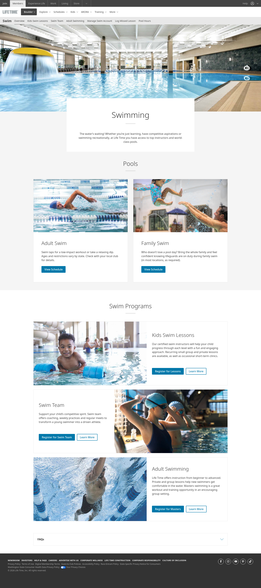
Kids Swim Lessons (37, 20)
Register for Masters (168, 509)
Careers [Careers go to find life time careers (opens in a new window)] (53, 560)
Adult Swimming (75, 20)
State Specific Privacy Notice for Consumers (140, 564)
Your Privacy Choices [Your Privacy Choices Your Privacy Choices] (73, 567)
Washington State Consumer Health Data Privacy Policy (33, 567)
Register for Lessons (168, 371)
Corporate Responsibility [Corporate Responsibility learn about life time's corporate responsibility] (146, 560)
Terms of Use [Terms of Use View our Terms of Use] (28, 564)
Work (53, 3)
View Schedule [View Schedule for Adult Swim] (53, 269)
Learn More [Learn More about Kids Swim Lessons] (196, 371)
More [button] (113, 11)
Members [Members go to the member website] (18, 3)
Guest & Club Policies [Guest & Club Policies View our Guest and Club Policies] (71, 564)
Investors (26, 560)
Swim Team (57, 20)
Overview (19, 20)
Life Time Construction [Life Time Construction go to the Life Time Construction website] (117, 560)
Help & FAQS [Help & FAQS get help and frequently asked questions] (40, 560)
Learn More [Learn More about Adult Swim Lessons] (196, 509)
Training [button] (99, 11)
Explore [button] (43, 11)
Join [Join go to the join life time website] (5, 3)
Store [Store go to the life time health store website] (76, 3)
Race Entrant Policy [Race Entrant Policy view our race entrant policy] (110, 564)
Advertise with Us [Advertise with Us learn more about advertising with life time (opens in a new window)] (69, 560)
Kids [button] (73, 11)
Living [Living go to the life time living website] (65, 3)
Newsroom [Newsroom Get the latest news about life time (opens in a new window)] (14, 560)
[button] (254, 3)
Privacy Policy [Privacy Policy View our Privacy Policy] (14, 564)
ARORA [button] (85, 11)
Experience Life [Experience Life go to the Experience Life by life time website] (36, 3)
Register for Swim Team (57, 437)
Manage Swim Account (99, 20)
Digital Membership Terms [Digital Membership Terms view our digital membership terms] (47, 564)
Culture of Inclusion (174, 560)
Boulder (28, 11)
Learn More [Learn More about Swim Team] (87, 437)
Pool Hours (145, 20)
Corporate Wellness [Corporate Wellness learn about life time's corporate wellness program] (91, 560)
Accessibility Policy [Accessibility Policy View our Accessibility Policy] (90, 564)
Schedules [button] (59, 11)
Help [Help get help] (245, 3)
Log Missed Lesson (125, 20)
